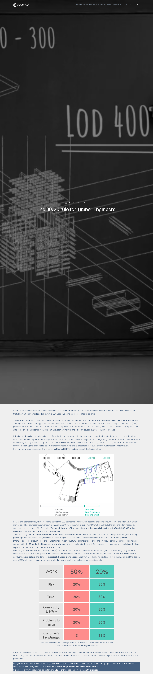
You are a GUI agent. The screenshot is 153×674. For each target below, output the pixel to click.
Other (86, 203)
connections (53, 541)
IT (131, 5)
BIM (94, 446)
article (99, 560)
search (138, 5)
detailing (133, 534)
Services (87, 5)
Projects (79, 5)
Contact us (118, 5)
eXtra (95, 5)
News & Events (105, 5)
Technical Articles (75, 203)
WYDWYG (67, 655)
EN (128, 5)
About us (70, 5)
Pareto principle (24, 420)
